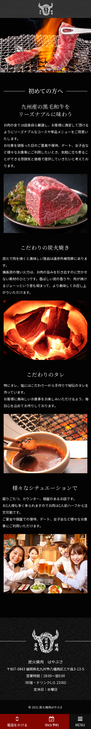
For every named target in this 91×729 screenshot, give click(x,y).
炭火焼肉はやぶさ (51, 707)
